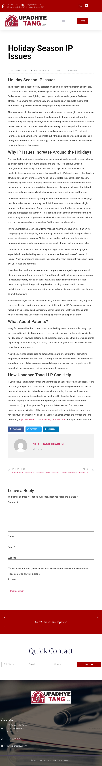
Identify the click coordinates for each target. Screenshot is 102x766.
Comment (13, 502)
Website (12, 558)
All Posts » (37, 449)
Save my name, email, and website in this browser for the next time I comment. (49, 569)
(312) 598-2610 (29, 419)
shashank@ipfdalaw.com (52, 419)
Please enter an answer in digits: (24, 574)
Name (11, 536)
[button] (80, 6)
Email (11, 547)
